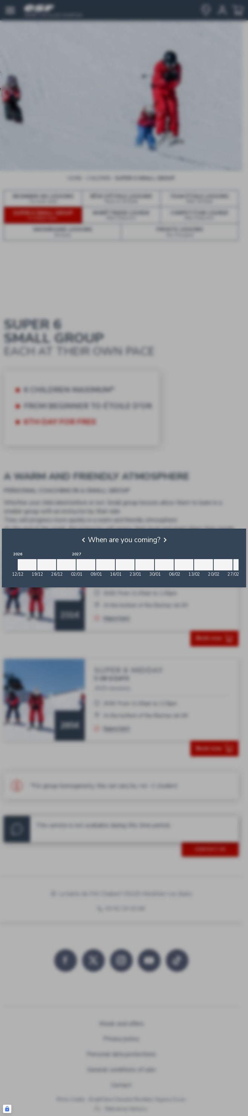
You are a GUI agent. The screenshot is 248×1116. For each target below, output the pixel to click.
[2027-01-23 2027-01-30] (144, 564)
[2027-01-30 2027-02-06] (164, 564)
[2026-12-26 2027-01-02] (66, 564)
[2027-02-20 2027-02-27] (223, 564)
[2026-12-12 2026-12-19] (27, 564)
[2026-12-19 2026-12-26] (46, 564)
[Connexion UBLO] (7, 1109)
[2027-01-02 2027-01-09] (86, 564)
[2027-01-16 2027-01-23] (125, 564)
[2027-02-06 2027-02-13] (184, 564)
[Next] (165, 540)
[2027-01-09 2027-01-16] (105, 564)
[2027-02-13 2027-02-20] (203, 564)
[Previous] (83, 540)
